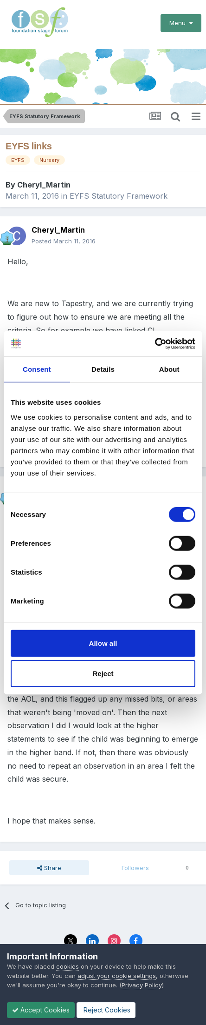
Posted (64, 241)
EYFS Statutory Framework (118, 196)
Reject (102, 673)
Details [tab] (103, 369)
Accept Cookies (41, 1010)
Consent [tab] (37, 369)
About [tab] (169, 369)
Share (49, 868)
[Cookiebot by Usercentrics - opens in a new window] (154, 343)
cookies (67, 966)
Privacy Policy (142, 985)
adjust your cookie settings (116, 975)
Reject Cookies (106, 1010)
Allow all (103, 643)
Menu (181, 23)
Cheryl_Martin (44, 184)
